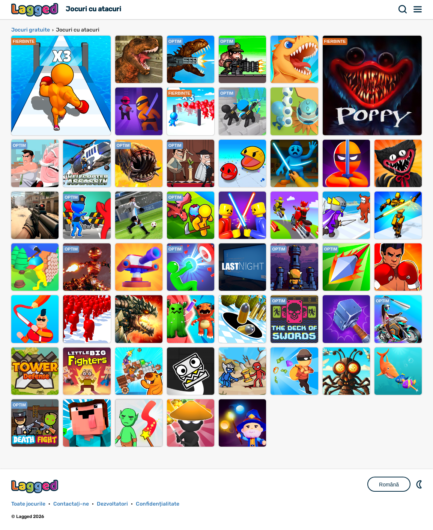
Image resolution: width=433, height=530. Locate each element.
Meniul (417, 9)
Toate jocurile (28, 504)
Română (389, 485)
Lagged (35, 9)
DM (419, 484)
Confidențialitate (157, 504)
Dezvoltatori (112, 504)
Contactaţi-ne (71, 504)
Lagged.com (35, 486)
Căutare (402, 9)
